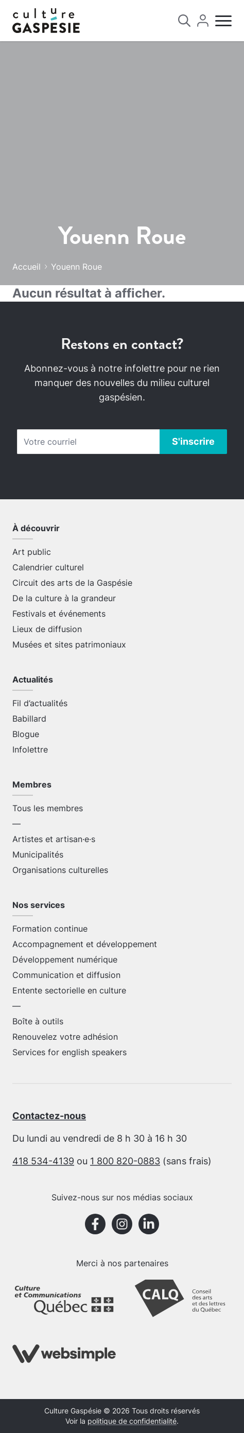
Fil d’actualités (39, 703)
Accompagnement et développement (84, 944)
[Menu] (223, 20)
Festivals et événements (59, 613)
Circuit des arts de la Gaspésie (72, 583)
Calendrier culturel (48, 567)
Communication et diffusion (66, 975)
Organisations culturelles (60, 870)
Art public (31, 552)
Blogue (25, 734)
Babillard (29, 718)
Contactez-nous (49, 1115)
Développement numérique (64, 959)
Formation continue (50, 928)
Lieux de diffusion (47, 629)
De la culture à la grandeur (64, 598)
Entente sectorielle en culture (69, 990)
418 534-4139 (43, 1161)
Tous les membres (47, 808)
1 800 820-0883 (125, 1161)
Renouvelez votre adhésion (65, 1037)
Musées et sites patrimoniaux (69, 644)
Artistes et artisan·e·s (53, 839)
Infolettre (30, 749)
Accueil (26, 266)
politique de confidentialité (132, 1421)
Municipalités (37, 854)
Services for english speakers (69, 1052)
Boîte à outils (37, 1021)
